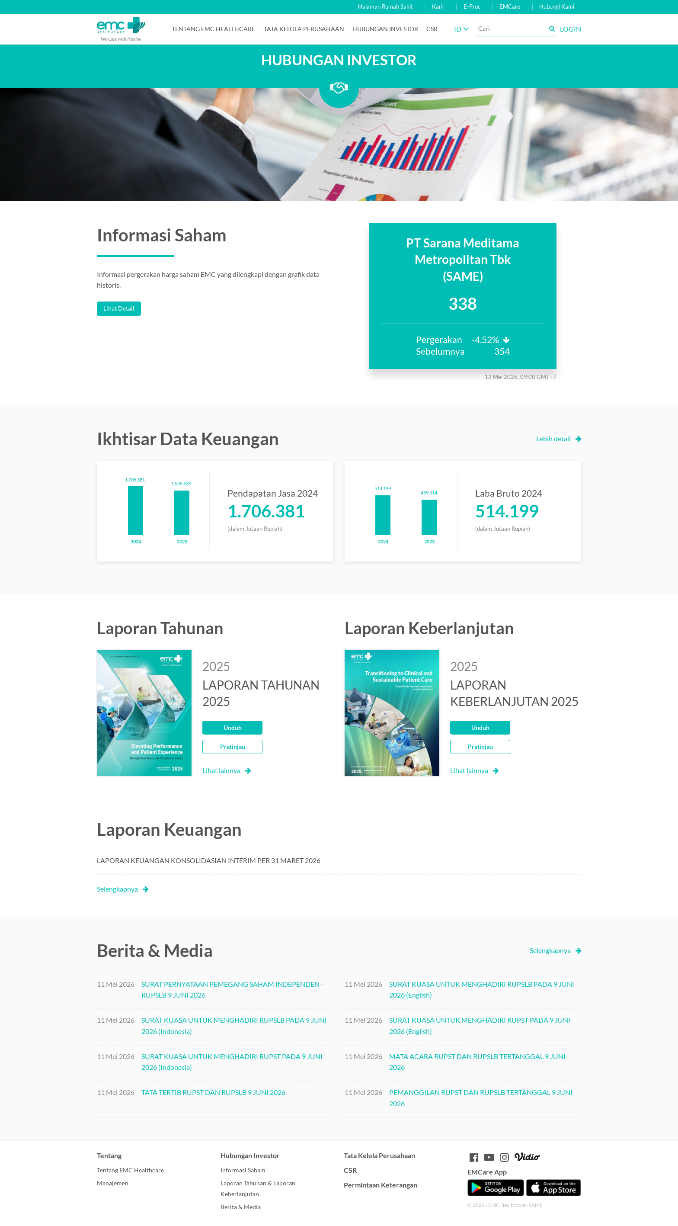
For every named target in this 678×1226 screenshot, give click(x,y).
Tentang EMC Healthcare (213, 28)
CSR (432, 28)
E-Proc (472, 6)
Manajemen (112, 1183)
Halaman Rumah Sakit (385, 6)
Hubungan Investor (385, 28)
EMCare (509, 6)
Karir (438, 6)
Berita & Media (241, 1206)
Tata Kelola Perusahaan (304, 28)
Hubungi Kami (556, 6)
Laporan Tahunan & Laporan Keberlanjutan (258, 1188)
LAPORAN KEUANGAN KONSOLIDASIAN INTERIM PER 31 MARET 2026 (208, 860)
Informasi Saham (243, 1170)
